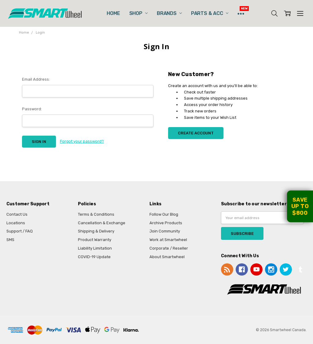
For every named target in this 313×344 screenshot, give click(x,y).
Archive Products (165, 223)
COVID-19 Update (94, 256)
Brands (169, 13)
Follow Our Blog (163, 214)
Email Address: (36, 79)
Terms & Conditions (96, 214)
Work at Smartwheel (168, 239)
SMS (10, 239)
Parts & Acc (209, 13)
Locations (15, 223)
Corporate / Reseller (168, 248)
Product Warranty (94, 239)
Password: (32, 109)
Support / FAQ (19, 231)
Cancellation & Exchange (101, 223)
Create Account (196, 133)
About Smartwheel (167, 256)
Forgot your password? (82, 141)
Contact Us (17, 214)
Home (113, 13)
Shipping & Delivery (96, 231)
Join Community (164, 231)
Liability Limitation (95, 248)
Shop (138, 13)
